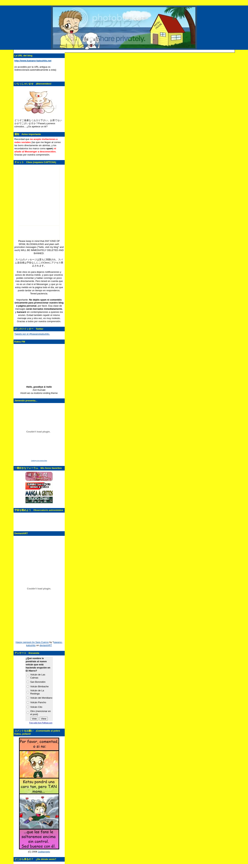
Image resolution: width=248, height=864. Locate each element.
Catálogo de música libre (39, 460)
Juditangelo (44, 851)
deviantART (46, 645)
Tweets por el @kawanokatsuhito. (32, 334)
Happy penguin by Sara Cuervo (32, 642)
